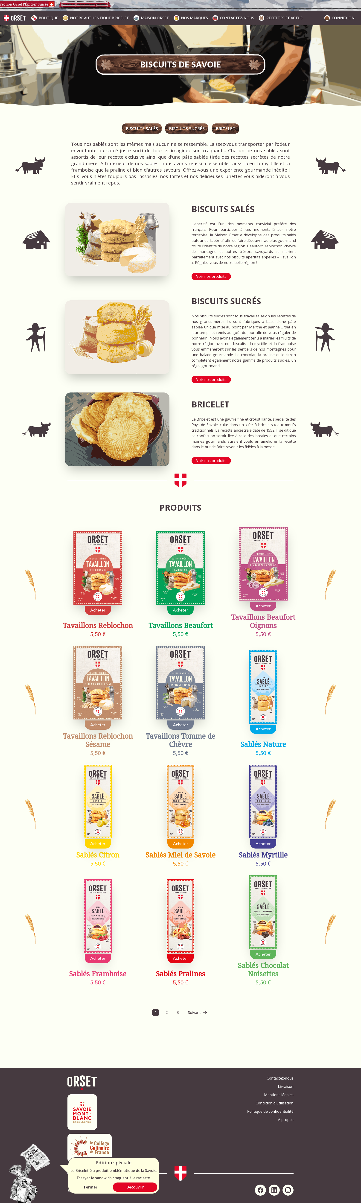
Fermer (90, 1187)
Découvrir (135, 1187)
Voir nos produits (211, 276)
